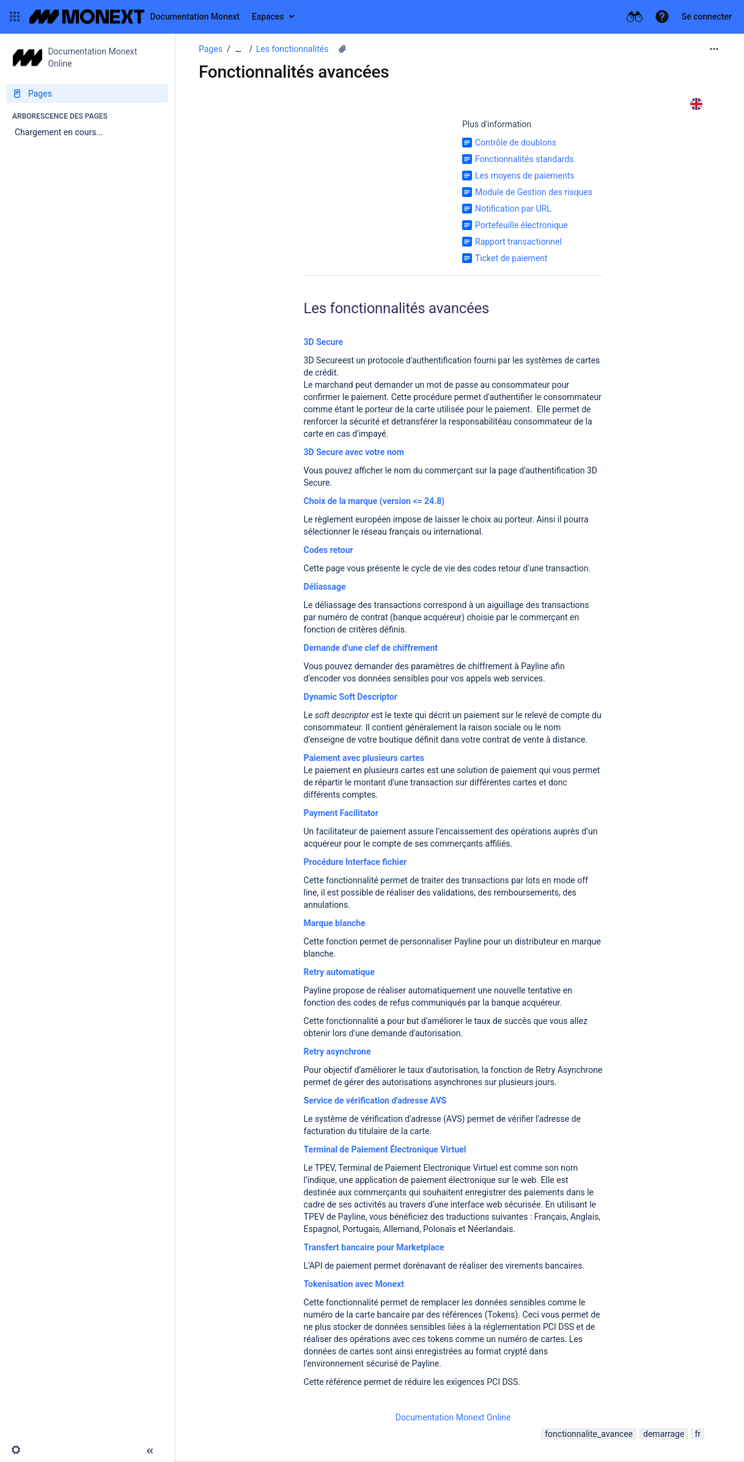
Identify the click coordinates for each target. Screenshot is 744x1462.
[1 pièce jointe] (342, 49)
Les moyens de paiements (525, 175)
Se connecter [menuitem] (707, 16)
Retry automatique (339, 972)
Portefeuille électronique (521, 225)
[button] (14, 16)
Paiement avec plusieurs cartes (364, 758)
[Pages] (87, 93)
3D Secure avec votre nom (354, 452)
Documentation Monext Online (453, 1417)
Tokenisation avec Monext (354, 1284)
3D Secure (323, 342)
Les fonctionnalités (292, 49)
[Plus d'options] (714, 49)
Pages (211, 49)
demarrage (663, 1434)
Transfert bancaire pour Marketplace (374, 1247)
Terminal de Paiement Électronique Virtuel (385, 1149)
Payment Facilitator (341, 813)
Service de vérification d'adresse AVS (375, 1100)
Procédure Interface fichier (355, 862)
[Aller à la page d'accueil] (134, 16)
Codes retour (328, 550)
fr (697, 1434)
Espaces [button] (268, 16)
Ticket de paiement (511, 258)
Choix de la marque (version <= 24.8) (374, 501)
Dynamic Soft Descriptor (350, 697)
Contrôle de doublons (515, 142)
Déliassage (325, 587)
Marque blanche (335, 923)
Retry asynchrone (337, 1051)
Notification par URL (513, 208)
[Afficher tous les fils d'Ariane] (238, 49)
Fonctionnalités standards (524, 159)
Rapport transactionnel (518, 242)
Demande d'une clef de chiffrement (371, 648)
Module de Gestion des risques (533, 192)
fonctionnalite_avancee (589, 1434)
